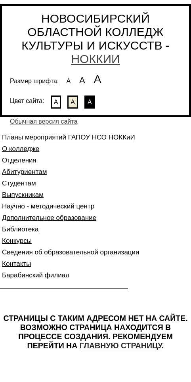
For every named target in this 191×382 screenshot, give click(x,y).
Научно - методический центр (48, 206)
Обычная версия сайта (43, 121)
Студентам (19, 183)
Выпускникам (23, 195)
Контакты (16, 263)
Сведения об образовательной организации (70, 252)
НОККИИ (95, 58)
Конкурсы (17, 240)
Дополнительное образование (49, 218)
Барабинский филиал (35, 275)
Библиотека (20, 229)
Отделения (19, 160)
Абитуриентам (24, 172)
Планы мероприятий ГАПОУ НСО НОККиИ (68, 137)
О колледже (20, 149)
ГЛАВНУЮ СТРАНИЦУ (121, 345)
